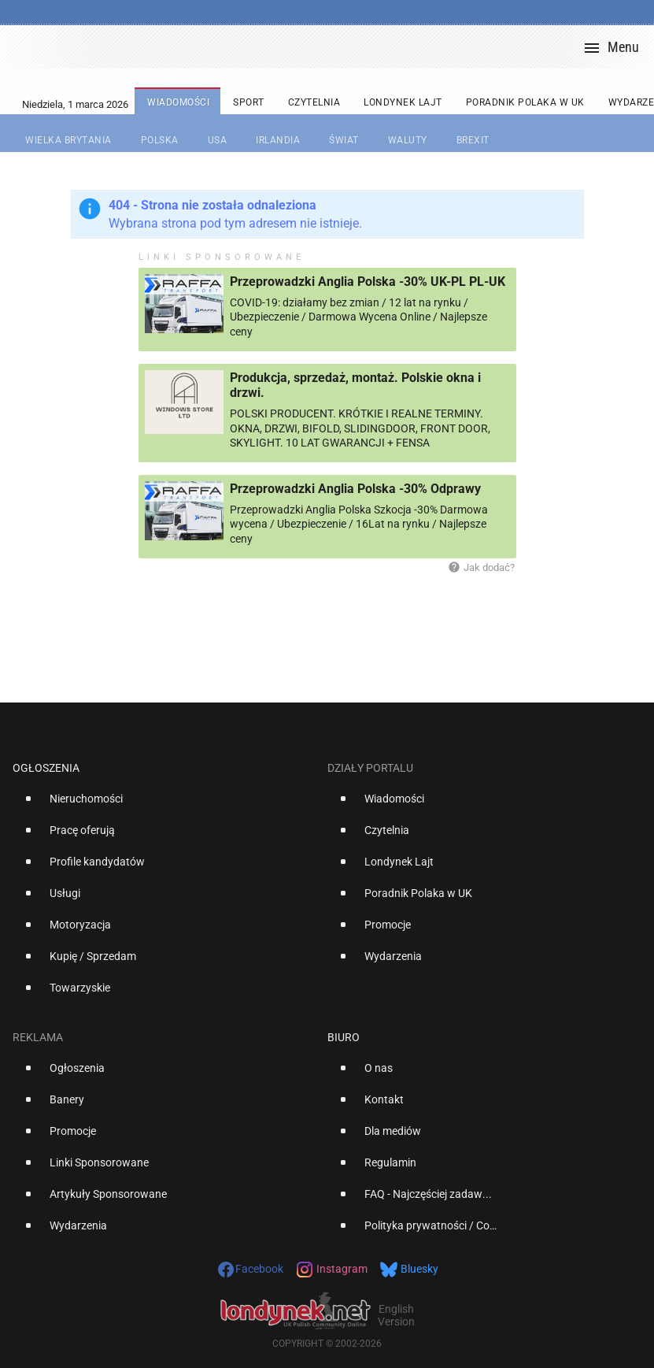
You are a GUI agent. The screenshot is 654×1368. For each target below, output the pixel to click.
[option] (164, 805)
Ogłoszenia (46, 768)
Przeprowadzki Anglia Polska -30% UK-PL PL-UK (367, 281)
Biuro (343, 1037)
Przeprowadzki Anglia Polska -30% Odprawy (355, 488)
